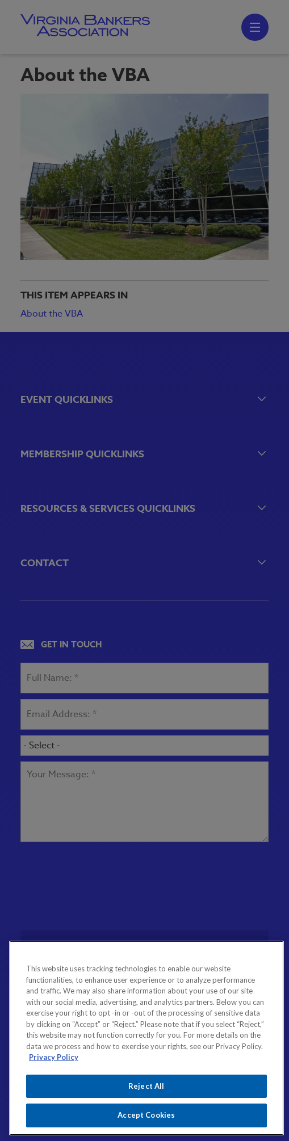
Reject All (146, 1086)
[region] (146, 1038)
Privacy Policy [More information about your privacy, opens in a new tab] (53, 1057)
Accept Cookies (146, 1114)
